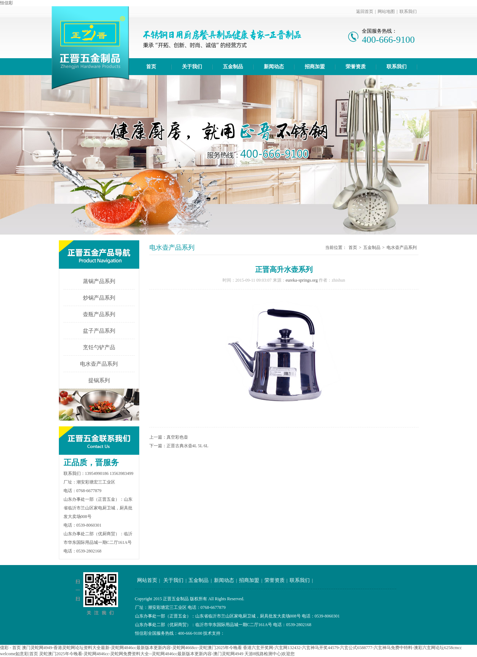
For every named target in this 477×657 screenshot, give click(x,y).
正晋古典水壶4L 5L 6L (188, 445)
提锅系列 (99, 380)
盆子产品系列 (99, 331)
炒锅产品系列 (99, 298)
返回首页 (364, 11)
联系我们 (408, 11)
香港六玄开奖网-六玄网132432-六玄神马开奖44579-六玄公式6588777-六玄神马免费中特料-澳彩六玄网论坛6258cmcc (352, 647)
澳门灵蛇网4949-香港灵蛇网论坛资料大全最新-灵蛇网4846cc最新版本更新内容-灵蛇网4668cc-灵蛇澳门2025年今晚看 (132, 647)
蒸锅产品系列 (99, 281)
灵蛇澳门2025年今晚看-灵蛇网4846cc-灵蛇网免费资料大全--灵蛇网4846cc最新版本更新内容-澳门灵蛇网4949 (141, 653)
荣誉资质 (356, 66)
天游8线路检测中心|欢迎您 (269, 653)
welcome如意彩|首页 (19, 653)
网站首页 (147, 580)
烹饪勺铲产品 (99, 347)
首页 (151, 66)
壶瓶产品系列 (99, 314)
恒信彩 (6, 2)
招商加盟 (315, 66)
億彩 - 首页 (10, 647)
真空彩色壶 (177, 437)
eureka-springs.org (302, 280)
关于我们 (192, 66)
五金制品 (233, 66)
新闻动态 (274, 66)
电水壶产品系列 (99, 364)
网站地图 (386, 11)
